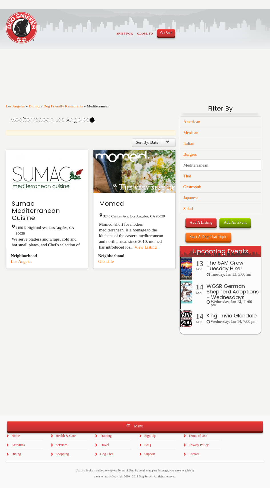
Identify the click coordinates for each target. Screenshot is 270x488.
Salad (188, 208)
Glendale (106, 261)
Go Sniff (166, 33)
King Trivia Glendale (232, 315)
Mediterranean (195, 165)
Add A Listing (201, 222)
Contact (194, 454)
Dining (34, 106)
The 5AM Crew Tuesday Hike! (225, 265)
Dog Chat (106, 454)
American (191, 121)
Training (106, 436)
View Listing (146, 247)
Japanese (191, 197)
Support (149, 454)
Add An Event (235, 222)
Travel (104, 445)
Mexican (190, 132)
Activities (18, 445)
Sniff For (125, 33)
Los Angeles (15, 106)
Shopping (62, 454)
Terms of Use (198, 436)
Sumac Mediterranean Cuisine (36, 210)
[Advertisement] (220, 445)
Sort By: (147, 142)
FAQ (147, 445)
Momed (111, 203)
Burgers (190, 154)
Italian (188, 143)
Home (15, 436)
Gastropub (192, 187)
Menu (135, 425)
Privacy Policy (199, 445)
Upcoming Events (220, 251)
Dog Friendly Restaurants (63, 106)
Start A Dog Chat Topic (208, 237)
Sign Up (150, 436)
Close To (145, 33)
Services (61, 445)
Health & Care (66, 436)
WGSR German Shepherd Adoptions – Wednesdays (233, 292)
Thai (187, 176)
